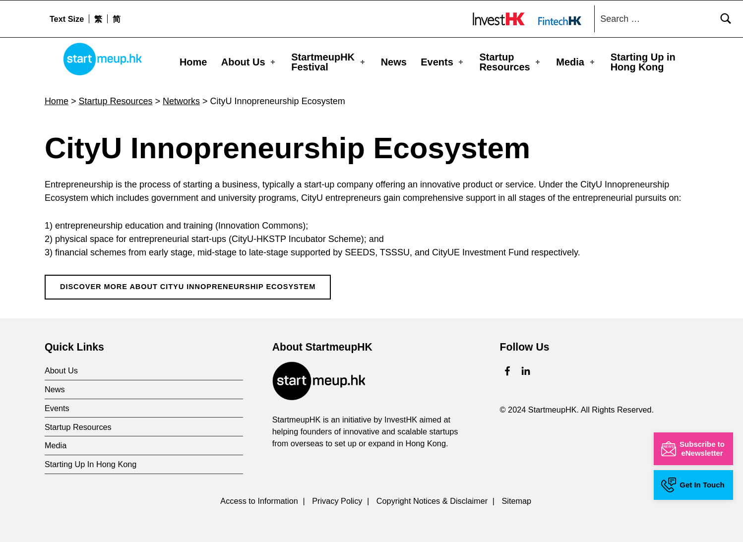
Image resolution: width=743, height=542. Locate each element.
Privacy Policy (337, 495)
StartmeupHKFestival (328, 62)
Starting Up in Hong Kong (643, 62)
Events (443, 62)
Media (576, 62)
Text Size (67, 18)
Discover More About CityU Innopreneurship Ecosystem (187, 282)
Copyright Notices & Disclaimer (432, 495)
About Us (249, 62)
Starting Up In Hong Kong (91, 459)
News (394, 62)
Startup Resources (510, 62)
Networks (181, 96)
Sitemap (516, 495)
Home (193, 62)
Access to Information (259, 495)
